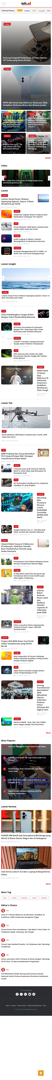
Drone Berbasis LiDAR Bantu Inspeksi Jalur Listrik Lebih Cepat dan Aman (24, 436)
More (48, 884)
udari (34, 898)
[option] (26, 178)
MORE (48, 158)
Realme (24, 898)
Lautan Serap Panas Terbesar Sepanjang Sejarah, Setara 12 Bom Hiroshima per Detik (26, 297)
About (8, 1006)
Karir (44, 1006)
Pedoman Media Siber (34, 1006)
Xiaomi (44, 898)
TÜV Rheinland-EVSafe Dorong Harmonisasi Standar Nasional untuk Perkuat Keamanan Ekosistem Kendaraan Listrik (24, 976)
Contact (13, 1006)
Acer (5, 898)
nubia (14, 898)
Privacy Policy (21, 1006)
